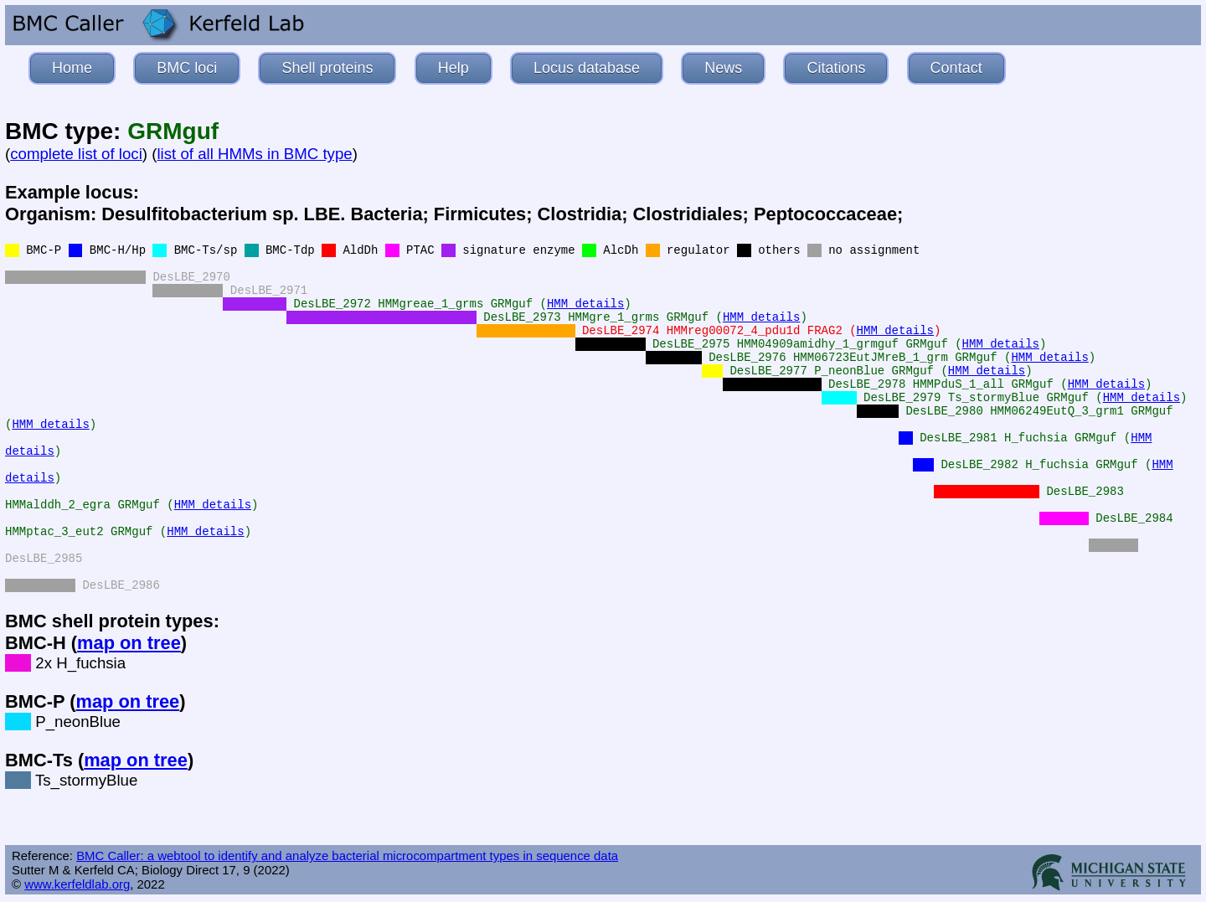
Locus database (586, 67)
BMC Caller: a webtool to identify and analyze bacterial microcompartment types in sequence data (347, 855)
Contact (956, 67)
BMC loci (187, 67)
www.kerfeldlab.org (77, 884)
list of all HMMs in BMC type (254, 153)
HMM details (585, 304)
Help (453, 67)
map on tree (129, 642)
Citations (836, 67)
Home (72, 67)
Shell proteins (327, 67)
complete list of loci (76, 153)
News (723, 67)
